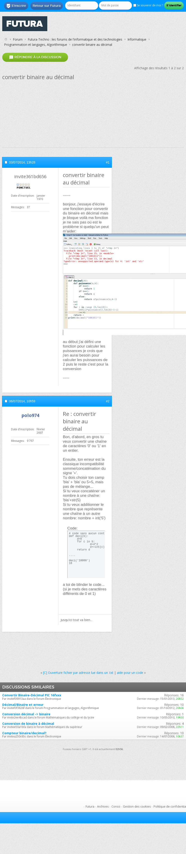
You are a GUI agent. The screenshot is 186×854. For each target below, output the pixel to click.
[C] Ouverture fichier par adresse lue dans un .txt (78, 672)
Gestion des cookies (137, 806)
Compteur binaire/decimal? (24, 733)
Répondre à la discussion (35, 57)
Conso (115, 806)
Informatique (136, 39)
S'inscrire (16, 6)
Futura (90, 806)
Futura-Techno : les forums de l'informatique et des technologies (75, 39)
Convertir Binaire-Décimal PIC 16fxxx (31, 695)
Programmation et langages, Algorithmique (35, 44)
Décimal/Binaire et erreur (22, 704)
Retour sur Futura (47, 6)
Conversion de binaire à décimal (28, 723)
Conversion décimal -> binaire (26, 714)
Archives (103, 806)
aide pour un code (130, 672)
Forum (18, 39)
